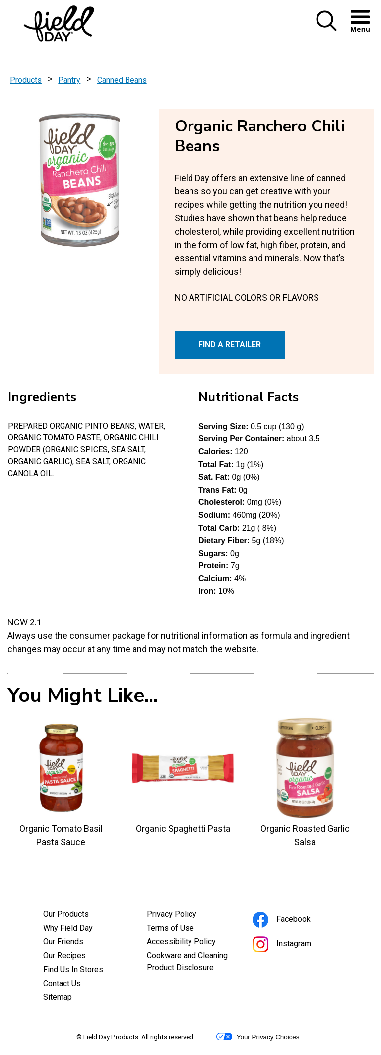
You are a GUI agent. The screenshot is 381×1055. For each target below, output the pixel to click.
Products (26, 80)
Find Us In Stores (73, 969)
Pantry (69, 80)
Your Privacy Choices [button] (257, 1037)
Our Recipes (64, 955)
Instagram (295, 945)
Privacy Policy (185, 915)
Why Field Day (68, 927)
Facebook (295, 920)
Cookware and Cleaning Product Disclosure (191, 963)
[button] (326, 29)
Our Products (66, 914)
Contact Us (62, 983)
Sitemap (57, 997)
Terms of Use (184, 929)
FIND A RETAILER (229, 344)
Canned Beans (122, 80)
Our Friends (63, 941)
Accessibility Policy (191, 943)
